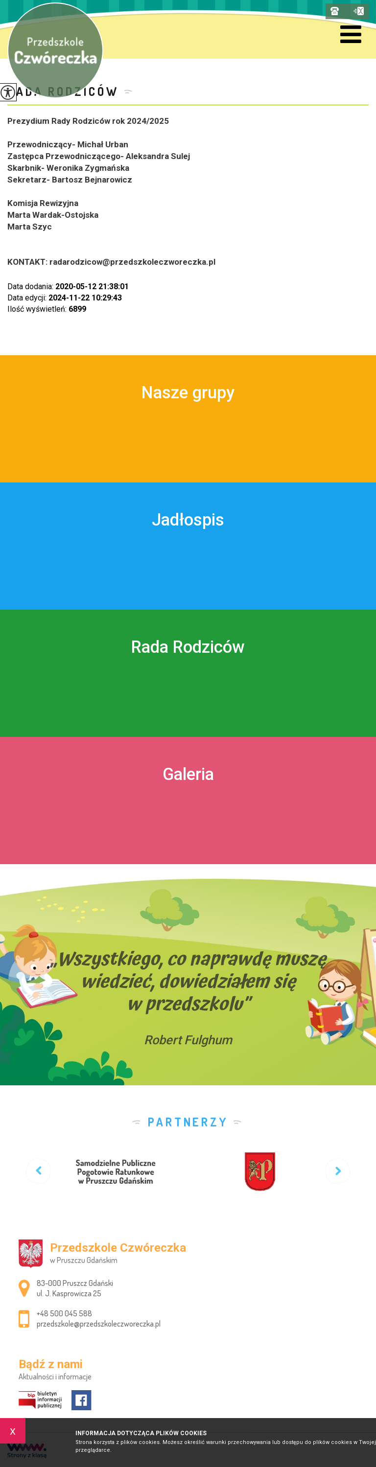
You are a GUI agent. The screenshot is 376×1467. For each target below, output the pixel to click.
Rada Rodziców (62, 91)
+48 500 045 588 (334, 11)
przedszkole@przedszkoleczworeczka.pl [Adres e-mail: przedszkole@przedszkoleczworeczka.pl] (99, 1324)
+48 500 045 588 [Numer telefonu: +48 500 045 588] (64, 1313)
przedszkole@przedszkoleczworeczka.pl (358, 11)
